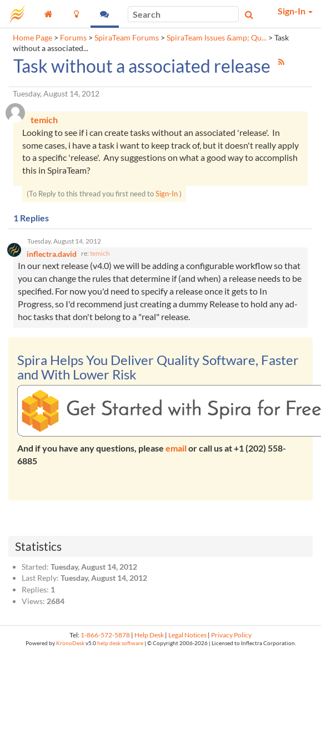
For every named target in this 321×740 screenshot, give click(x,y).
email (176, 448)
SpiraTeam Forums (126, 37)
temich (100, 253)
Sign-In (167, 193)
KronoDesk (70, 643)
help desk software (120, 643)
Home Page (32, 37)
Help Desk (149, 635)
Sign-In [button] (295, 11)
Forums (73, 37)
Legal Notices (187, 635)
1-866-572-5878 (105, 635)
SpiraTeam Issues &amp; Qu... (217, 37)
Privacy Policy (231, 635)
